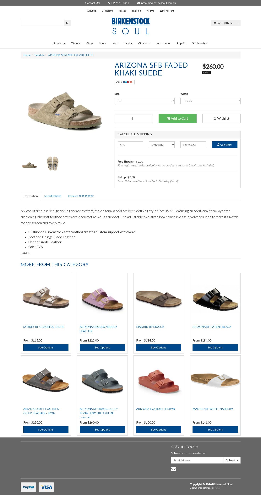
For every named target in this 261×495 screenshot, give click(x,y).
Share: (124, 81)
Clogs (89, 43)
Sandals (59, 43)
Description (31, 195)
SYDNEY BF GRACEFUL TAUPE (43, 326)
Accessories (163, 43)
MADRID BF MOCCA (150, 326)
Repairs (122, 10)
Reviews (81, 195)
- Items (223, 23)
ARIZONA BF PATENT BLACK (212, 326)
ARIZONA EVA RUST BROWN (155, 408)
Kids (115, 43)
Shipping (136, 10)
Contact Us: (92, 2)
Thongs (76, 43)
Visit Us (150, 10)
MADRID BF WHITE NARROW (213, 408)
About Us (91, 10)
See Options (45, 347)
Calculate (224, 144)
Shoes (103, 43)
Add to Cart (177, 118)
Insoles (128, 43)
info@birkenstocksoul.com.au (156, 2)
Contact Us (107, 10)
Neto (217, 488)
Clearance (144, 43)
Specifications (52, 195)
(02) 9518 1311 (118, 2)
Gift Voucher (199, 43)
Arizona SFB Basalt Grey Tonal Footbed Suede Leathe (99, 413)
